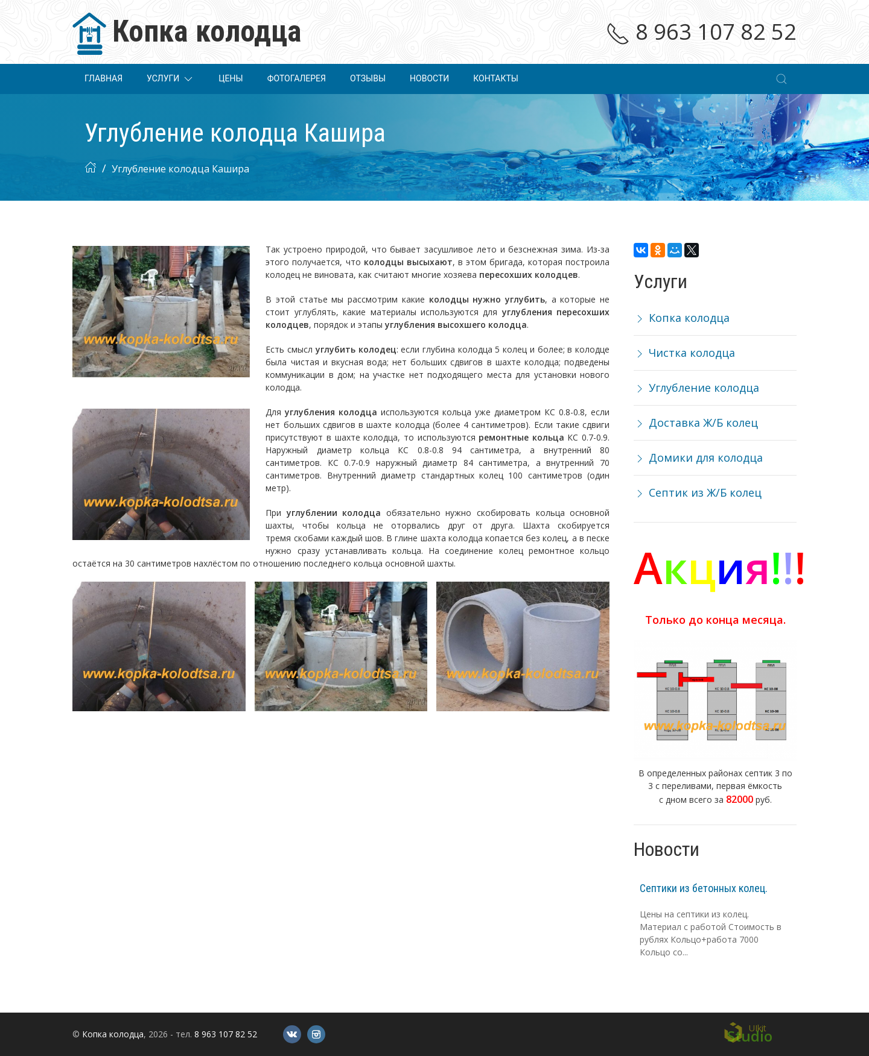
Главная (103, 78)
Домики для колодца (698, 457)
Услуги (170, 79)
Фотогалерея (296, 78)
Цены (230, 78)
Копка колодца (682, 317)
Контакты (495, 78)
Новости (429, 78)
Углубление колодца (696, 387)
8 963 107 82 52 (701, 31)
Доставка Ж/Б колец (696, 422)
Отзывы (368, 78)
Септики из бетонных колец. (704, 888)
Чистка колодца (684, 352)
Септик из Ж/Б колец (698, 492)
